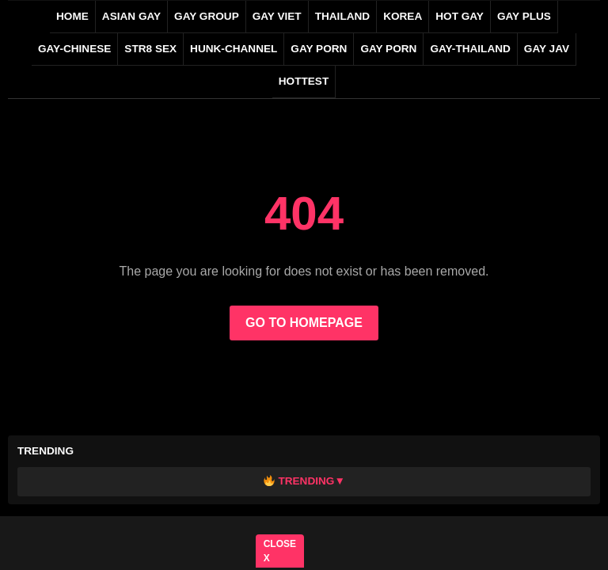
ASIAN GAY (131, 16)
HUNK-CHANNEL (233, 49)
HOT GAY (459, 16)
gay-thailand (470, 49)
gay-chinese (74, 49)
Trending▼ (304, 481)
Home (72, 16)
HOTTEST (304, 81)
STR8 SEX (150, 49)
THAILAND (342, 16)
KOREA (402, 16)
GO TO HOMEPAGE (304, 322)
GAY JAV (546, 49)
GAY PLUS (524, 16)
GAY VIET (277, 16)
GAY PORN (319, 49)
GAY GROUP (206, 16)
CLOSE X (280, 551)
